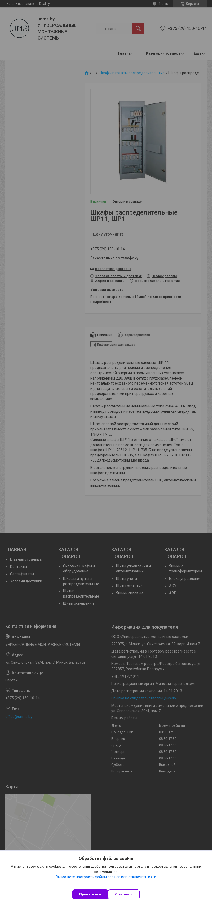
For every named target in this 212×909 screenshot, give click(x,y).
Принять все (90, 894)
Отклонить (124, 894)
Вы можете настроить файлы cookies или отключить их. (104, 877)
